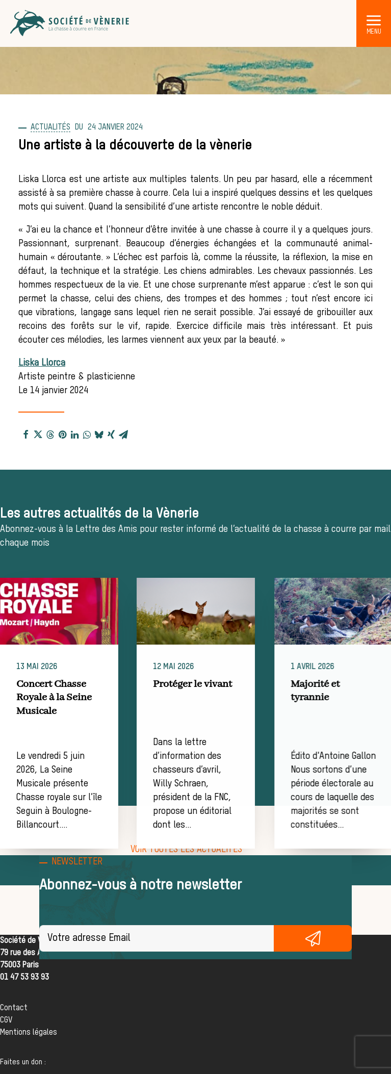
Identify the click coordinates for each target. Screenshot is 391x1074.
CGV (6, 1020)
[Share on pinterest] (62, 434)
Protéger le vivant (219, 684)
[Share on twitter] (38, 434)
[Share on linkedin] (74, 434)
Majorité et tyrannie (359, 691)
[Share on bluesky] (99, 434)
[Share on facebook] (25, 434)
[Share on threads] (50, 434)
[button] (373, 20)
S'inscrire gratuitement (313, 938)
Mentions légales (28, 1033)
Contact (14, 1008)
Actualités (50, 127)
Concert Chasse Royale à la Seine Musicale (69, 698)
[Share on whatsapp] (87, 434)
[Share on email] (123, 434)
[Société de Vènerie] (70, 23)
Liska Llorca (41, 363)
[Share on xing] (111, 434)
